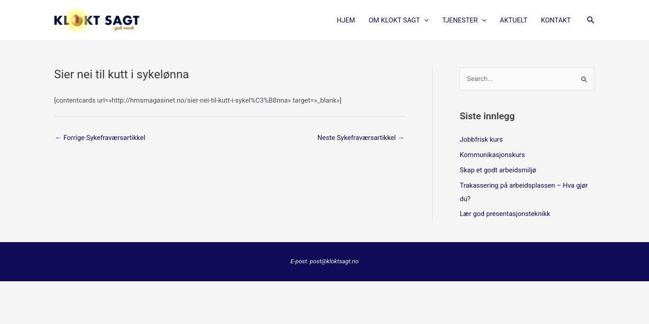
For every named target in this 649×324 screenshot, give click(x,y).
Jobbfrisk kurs (481, 139)
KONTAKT (556, 20)
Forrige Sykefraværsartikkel (100, 138)
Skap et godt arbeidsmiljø (498, 170)
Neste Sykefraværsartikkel (360, 138)
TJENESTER (464, 20)
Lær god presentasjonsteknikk (505, 214)
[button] (591, 20)
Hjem (346, 20)
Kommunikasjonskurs (492, 155)
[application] (424, 20)
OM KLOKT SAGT (399, 20)
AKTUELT (513, 20)
